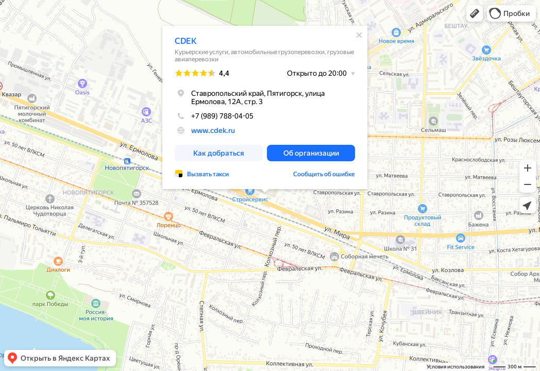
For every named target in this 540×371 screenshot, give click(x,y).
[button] (474, 13)
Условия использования (455, 366)
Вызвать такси (208, 174)
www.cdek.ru (213, 130)
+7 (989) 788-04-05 (214, 116)
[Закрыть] (359, 35)
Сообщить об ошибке (324, 174)
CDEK (186, 41)
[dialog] (264, 107)
